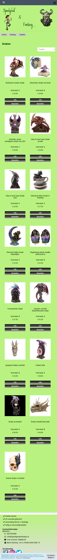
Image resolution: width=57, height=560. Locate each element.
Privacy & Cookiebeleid (23, 558)
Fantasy (13, 35)
